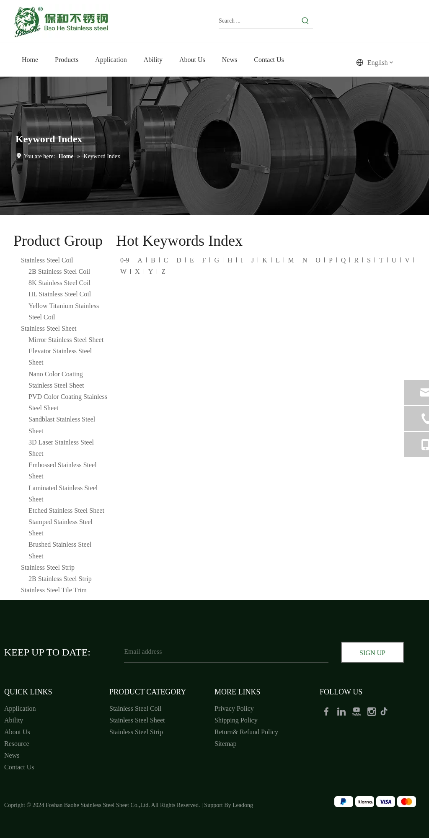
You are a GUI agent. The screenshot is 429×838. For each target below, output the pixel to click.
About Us (17, 731)
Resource (16, 743)
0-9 (124, 260)
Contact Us (19, 767)
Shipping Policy (236, 720)
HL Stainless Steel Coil (59, 294)
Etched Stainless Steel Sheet (66, 510)
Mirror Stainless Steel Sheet (65, 339)
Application (20, 708)
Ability (13, 720)
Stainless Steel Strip (48, 567)
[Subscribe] (372, 652)
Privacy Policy (234, 708)
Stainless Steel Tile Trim (54, 590)
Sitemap (225, 743)
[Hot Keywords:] (305, 20)
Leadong (243, 805)
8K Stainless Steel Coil (59, 282)
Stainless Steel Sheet (48, 328)
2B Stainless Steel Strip (60, 578)
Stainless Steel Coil (47, 260)
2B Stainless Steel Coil (59, 271)
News (11, 755)
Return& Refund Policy (246, 731)
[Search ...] (258, 20)
